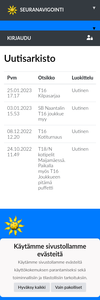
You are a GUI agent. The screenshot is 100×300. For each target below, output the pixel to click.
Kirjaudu (50, 38)
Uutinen (80, 90)
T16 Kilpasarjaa (49, 93)
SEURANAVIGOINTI (53, 8)
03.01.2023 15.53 (19, 110)
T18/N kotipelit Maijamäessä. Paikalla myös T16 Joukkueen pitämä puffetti (51, 168)
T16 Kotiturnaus (50, 134)
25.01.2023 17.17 (19, 93)
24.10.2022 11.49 (19, 151)
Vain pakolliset (68, 287)
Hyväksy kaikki (32, 287)
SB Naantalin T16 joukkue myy (51, 113)
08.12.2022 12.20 (19, 134)
